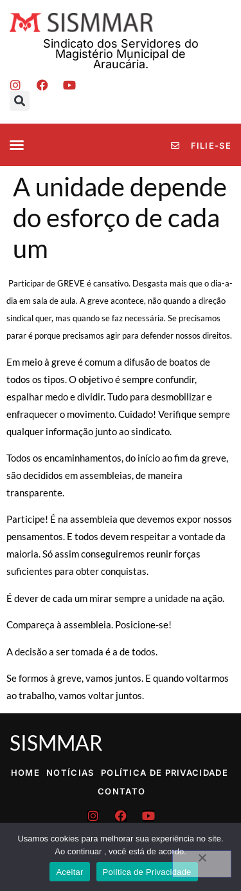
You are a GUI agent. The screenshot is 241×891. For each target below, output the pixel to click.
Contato (121, 791)
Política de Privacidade (164, 772)
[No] (201, 863)
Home (25, 772)
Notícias (70, 772)
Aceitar (69, 872)
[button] (20, 101)
